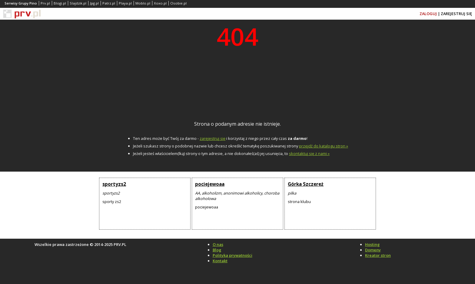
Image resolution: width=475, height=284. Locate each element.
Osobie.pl (178, 3)
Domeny (373, 250)
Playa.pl (125, 3)
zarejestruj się (212, 138)
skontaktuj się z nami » (309, 153)
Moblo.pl (142, 3)
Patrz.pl (108, 3)
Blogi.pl (60, 3)
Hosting (372, 244)
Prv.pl (45, 3)
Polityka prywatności (232, 255)
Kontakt (220, 260)
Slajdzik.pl (78, 3)
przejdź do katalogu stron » (323, 146)
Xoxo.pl (160, 3)
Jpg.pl (94, 3)
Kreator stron (378, 255)
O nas (218, 244)
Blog (217, 250)
